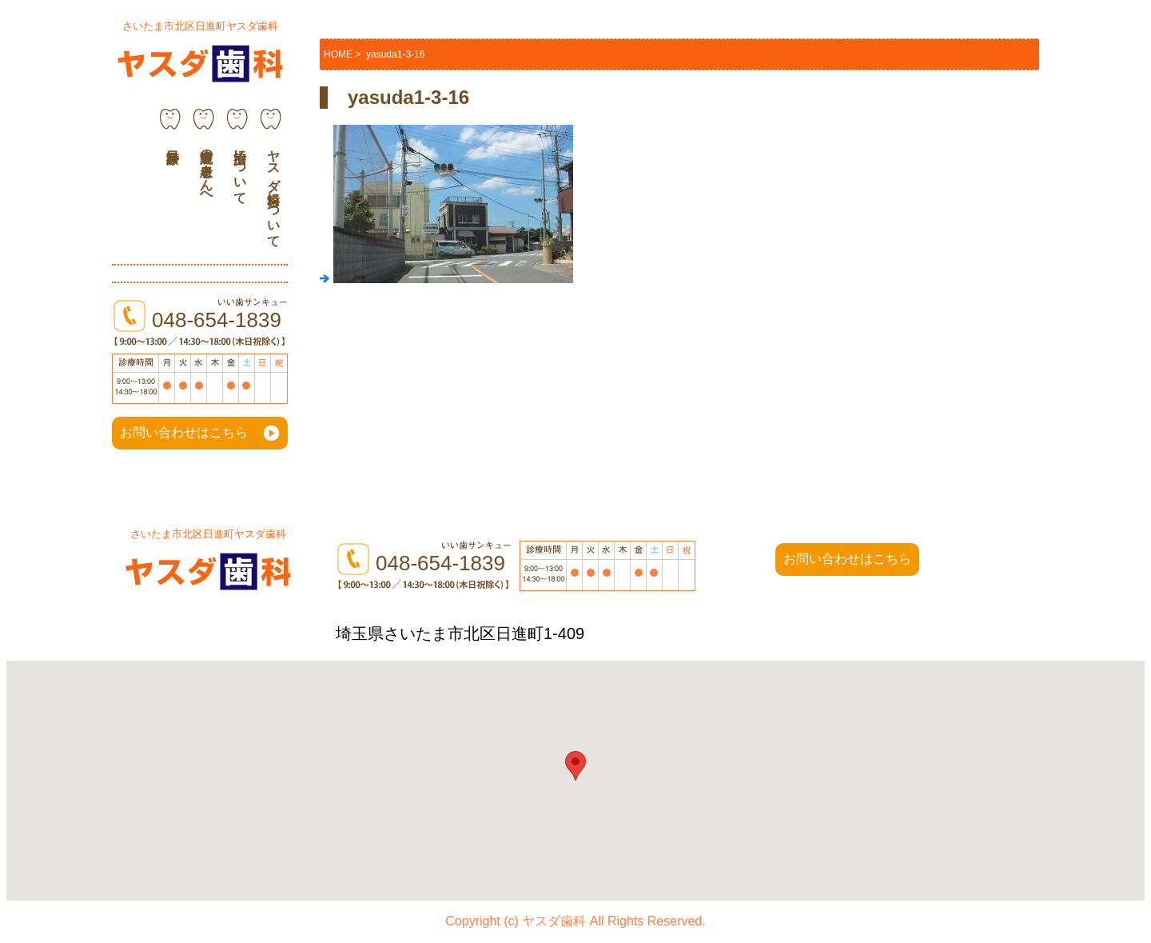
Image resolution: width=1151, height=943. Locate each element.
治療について (240, 169)
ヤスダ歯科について (274, 191)
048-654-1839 (216, 320)
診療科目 (170, 133)
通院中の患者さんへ (206, 169)
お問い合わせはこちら (184, 432)
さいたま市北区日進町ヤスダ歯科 (200, 26)
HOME (338, 54)
